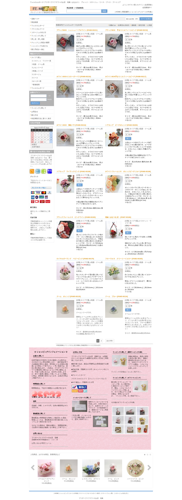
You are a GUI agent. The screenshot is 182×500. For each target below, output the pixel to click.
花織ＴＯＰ (35, 19)
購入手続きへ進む (37, 49)
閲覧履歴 (125, 12)
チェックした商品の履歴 (40, 42)
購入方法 (34, 115)
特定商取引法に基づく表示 (41, 118)
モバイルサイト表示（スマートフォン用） (100, 493)
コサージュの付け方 (38, 32)
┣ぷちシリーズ (37, 68)
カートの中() (146, 12)
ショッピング (135, 12)
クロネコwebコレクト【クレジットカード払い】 (89, 379)
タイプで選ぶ (36, 57)
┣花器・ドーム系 (37, 64)
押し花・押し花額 (37, 39)
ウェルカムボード (37, 26)
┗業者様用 (35, 85)
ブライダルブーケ (37, 29)
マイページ (82, 493)
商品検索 (34, 22)
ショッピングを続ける (39, 46)
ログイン (140, 5)
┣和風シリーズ (37, 71)
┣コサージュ (36, 74)
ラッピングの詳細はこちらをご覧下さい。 (126, 372)
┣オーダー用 (36, 81)
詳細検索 (79, 8)
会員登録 (148, 5)
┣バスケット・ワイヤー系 (41, 61)
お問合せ (34, 112)
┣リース (34, 78)
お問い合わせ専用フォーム (41, 443)
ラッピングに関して (38, 36)
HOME (118, 12)
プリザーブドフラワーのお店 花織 (91, 498)
